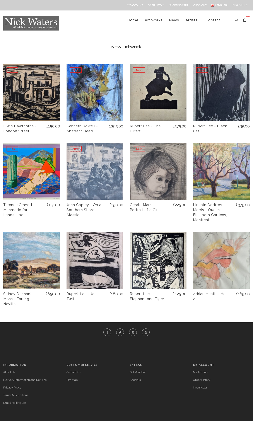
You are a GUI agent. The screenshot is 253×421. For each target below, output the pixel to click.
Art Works (153, 20)
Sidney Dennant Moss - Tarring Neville (17, 299)
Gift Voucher (138, 372)
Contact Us (73, 372)
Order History (201, 379)
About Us (9, 372)
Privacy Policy (12, 387)
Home (132, 20)
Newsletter (200, 387)
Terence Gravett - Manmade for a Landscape (19, 210)
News (174, 20)
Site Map (72, 379)
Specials (135, 379)
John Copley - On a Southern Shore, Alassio (84, 210)
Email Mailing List (14, 402)
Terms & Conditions (15, 395)
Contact (213, 20)
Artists (192, 20)
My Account (201, 372)
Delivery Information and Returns (24, 379)
